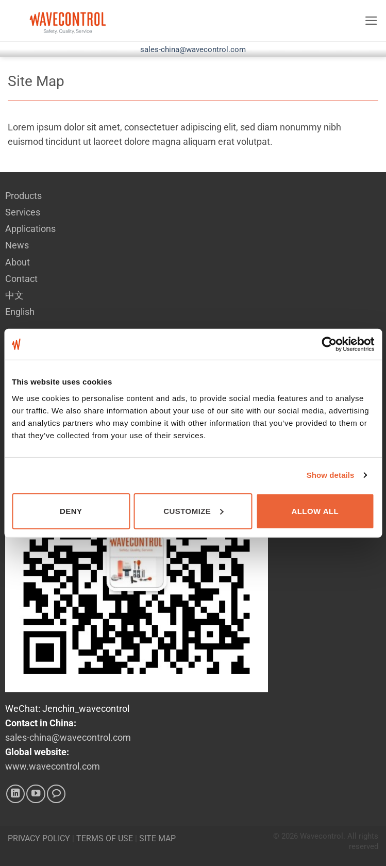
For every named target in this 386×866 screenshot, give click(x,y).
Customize (193, 510)
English (20, 312)
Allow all (315, 510)
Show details (331, 475)
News (17, 245)
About (17, 262)
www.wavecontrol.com (52, 766)
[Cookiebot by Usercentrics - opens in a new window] (329, 344)
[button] (371, 20)
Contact (21, 279)
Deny (71, 510)
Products (23, 196)
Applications (30, 229)
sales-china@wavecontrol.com (193, 49)
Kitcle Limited (356, 856)
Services (22, 212)
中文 (14, 295)
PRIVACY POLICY (39, 838)
